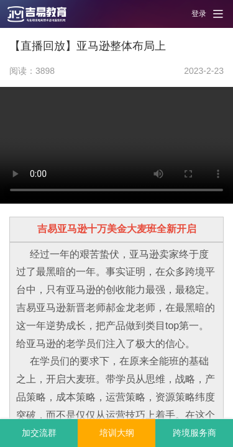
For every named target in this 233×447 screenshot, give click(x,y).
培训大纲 (116, 433)
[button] (43, 14)
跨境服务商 (194, 433)
